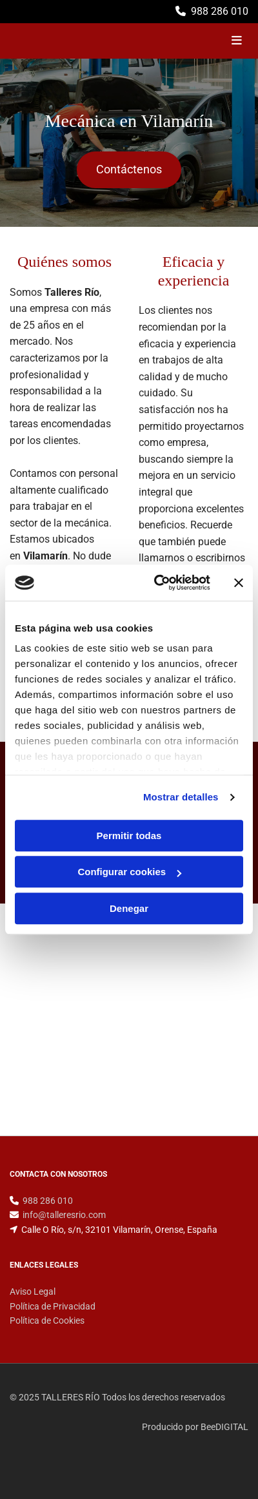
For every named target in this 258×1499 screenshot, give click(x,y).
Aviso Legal (32, 1291)
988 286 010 (219, 11)
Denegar (129, 908)
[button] (129, 169)
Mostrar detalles (181, 796)
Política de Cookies (47, 1320)
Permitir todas (129, 835)
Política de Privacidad (52, 1306)
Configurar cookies (129, 871)
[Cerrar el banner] (238, 582)
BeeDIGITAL (224, 1427)
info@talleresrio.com (64, 1215)
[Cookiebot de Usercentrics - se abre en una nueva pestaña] (158, 582)
